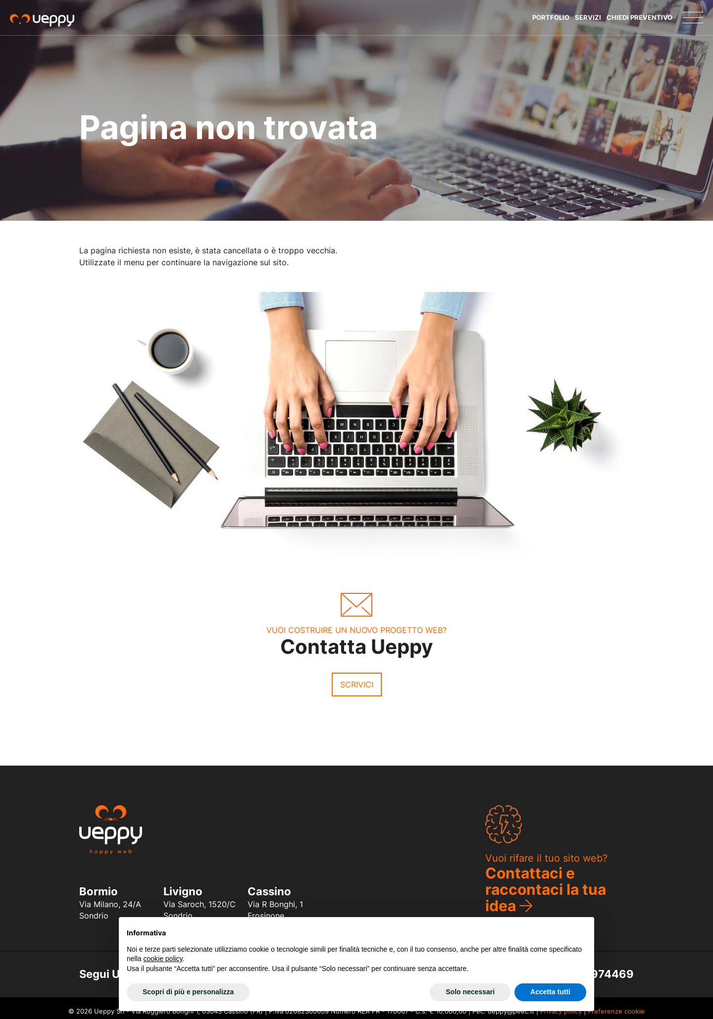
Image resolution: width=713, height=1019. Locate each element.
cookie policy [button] (162, 959)
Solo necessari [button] (470, 992)
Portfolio (550, 17)
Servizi (588, 17)
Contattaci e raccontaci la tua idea (545, 889)
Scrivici (356, 684)
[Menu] (692, 17)
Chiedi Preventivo (639, 17)
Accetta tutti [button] (550, 992)
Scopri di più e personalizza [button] (188, 992)
